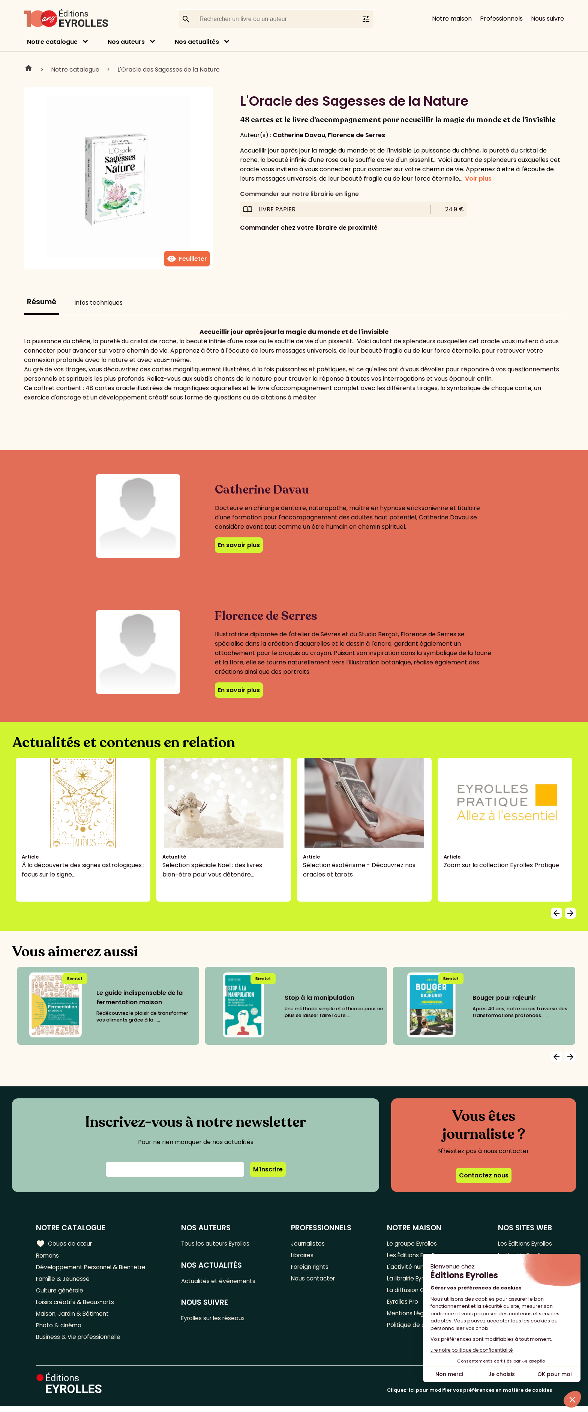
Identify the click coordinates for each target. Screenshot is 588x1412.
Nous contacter (315, 1280)
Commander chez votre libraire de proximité (309, 227)
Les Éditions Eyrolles (523, 1243)
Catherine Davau (299, 135)
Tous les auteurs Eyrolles (220, 1243)
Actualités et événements (222, 1281)
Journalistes (310, 1243)
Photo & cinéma (59, 1330)
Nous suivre (547, 18)
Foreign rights (312, 1268)
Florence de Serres (356, 135)
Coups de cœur (64, 1243)
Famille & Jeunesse (64, 1280)
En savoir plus (239, 545)
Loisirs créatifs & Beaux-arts (77, 1305)
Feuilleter (187, 258)
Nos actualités (197, 41)
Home (28, 69)
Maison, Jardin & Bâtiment (74, 1317)
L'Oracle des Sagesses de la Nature (168, 69)
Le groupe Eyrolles (411, 1243)
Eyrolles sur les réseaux (218, 1320)
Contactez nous (483, 1175)
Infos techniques (98, 302)
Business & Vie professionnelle (80, 1342)
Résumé (41, 302)
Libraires (304, 1256)
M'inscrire (268, 1169)
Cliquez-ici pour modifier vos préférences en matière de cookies (469, 1396)
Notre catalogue (52, 41)
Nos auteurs (126, 41)
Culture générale (61, 1293)
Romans (48, 1256)
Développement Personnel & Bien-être (94, 1268)
